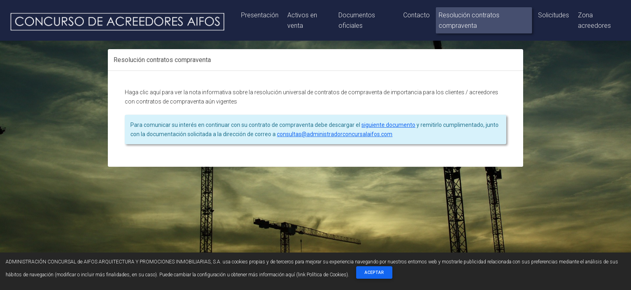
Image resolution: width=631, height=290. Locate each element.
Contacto (416, 15)
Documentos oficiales (356, 20)
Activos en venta (302, 20)
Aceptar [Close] (374, 272)
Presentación (259, 15)
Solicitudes (553, 15)
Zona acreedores (594, 20)
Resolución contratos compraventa (469, 20)
